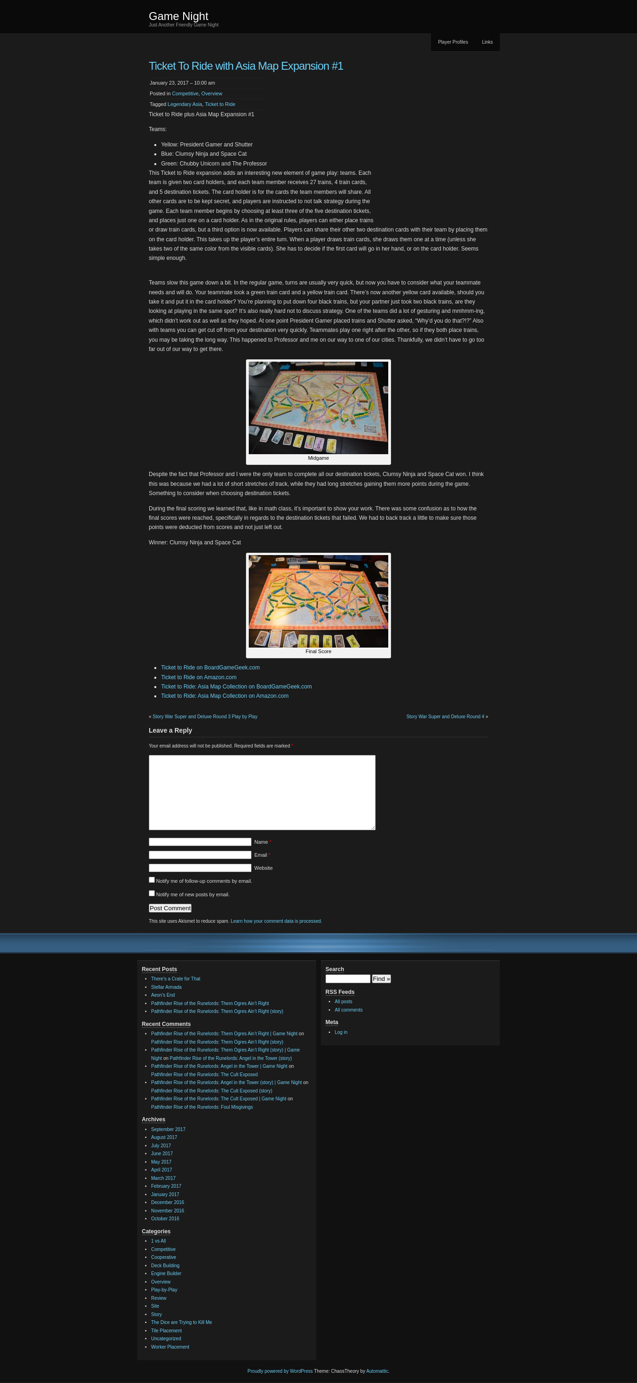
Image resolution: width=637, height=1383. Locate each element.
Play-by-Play (164, 1289)
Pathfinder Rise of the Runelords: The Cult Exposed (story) (211, 1090)
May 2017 (161, 1162)
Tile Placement (166, 1330)
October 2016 (165, 1218)
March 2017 (163, 1178)
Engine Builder (166, 1273)
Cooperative (163, 1257)
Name (263, 842)
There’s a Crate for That (175, 978)
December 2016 (167, 1202)
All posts (343, 1001)
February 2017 (166, 1186)
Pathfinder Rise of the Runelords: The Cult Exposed (204, 1074)
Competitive (185, 93)
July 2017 (161, 1145)
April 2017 (161, 1169)
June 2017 (162, 1153)
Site (155, 1306)
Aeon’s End (163, 995)
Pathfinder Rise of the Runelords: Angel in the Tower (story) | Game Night (226, 1082)
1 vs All (158, 1241)
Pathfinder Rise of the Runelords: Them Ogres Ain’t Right (210, 1003)
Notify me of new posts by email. (193, 894)
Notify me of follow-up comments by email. (204, 881)
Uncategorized (166, 1338)
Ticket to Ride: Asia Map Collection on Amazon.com (224, 696)
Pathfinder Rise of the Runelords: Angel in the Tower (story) (231, 1058)
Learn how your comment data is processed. (276, 921)
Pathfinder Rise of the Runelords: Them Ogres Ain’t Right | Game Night (224, 1033)
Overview (211, 93)
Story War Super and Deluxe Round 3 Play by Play (205, 716)
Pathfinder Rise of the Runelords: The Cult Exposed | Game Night (218, 1098)
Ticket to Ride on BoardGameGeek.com (210, 667)
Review (158, 1298)
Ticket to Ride (220, 104)
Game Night (178, 16)
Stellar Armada (166, 987)
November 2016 (167, 1210)
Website (263, 868)
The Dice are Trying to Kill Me (181, 1322)
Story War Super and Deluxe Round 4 (445, 716)
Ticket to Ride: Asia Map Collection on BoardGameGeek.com (236, 686)
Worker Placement (170, 1347)
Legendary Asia (184, 104)
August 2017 (164, 1137)
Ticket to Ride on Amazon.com (198, 677)
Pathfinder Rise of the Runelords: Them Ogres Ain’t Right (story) (217, 1011)
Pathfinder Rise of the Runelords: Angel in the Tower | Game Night (219, 1066)
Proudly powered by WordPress (279, 1371)
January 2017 (165, 1194)
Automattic (377, 1371)
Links (487, 42)
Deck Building (165, 1265)
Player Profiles (453, 42)
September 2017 (168, 1129)
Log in (341, 1032)
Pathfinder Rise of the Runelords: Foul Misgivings (202, 1107)
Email (262, 855)
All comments (349, 1009)
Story (156, 1314)
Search (334, 969)
